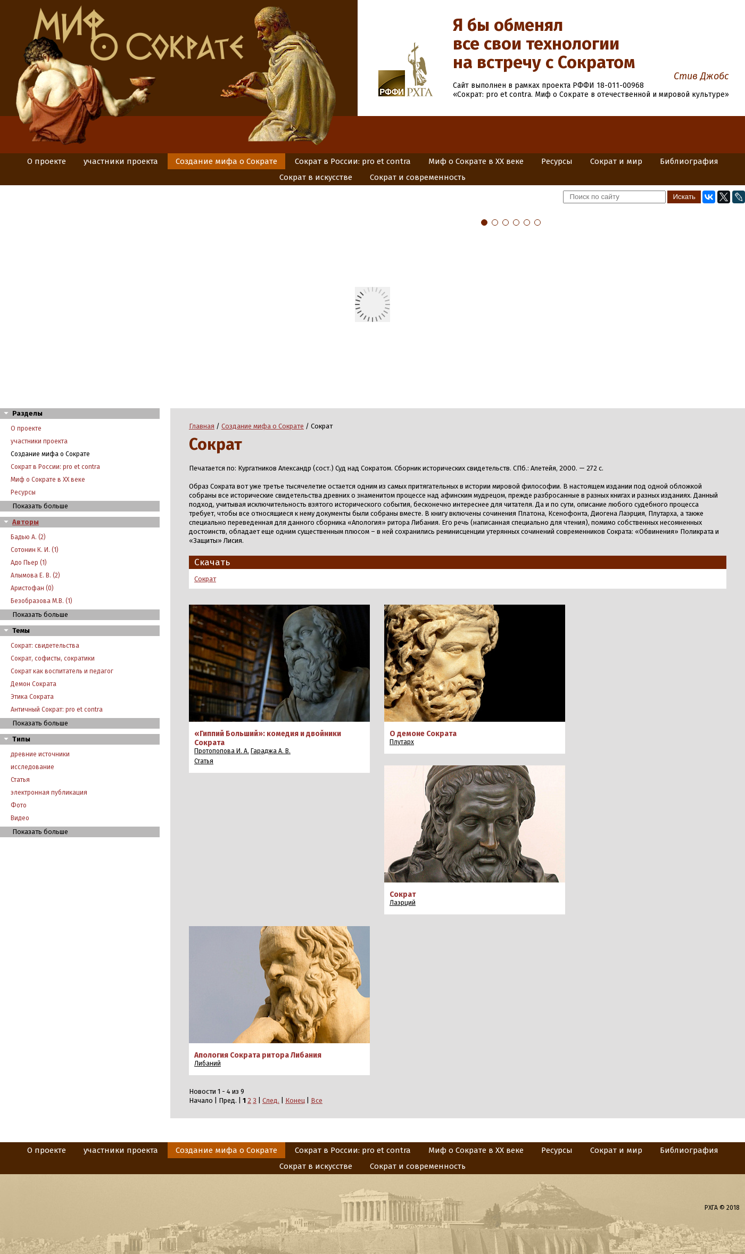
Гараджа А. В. (271, 751)
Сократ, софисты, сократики (53, 658)
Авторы (25, 522)
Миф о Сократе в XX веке (476, 161)
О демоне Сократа (423, 733)
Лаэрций (403, 902)
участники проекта (121, 161)
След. (270, 1100)
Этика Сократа (32, 696)
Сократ (205, 579)
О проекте (46, 161)
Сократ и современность (418, 177)
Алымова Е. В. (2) (35, 575)
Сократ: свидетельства (45, 645)
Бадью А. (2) (28, 537)
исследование (32, 767)
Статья (20, 779)
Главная (201, 426)
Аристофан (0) (32, 588)
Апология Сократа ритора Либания (257, 1055)
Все (316, 1100)
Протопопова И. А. (221, 751)
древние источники (40, 754)
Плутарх (402, 742)
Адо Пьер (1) (29, 562)
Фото (19, 805)
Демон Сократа (33, 684)
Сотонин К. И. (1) (35, 550)
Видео (20, 818)
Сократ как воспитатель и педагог (62, 671)
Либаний (207, 1063)
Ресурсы (557, 161)
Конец (295, 1100)
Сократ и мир (616, 161)
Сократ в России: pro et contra (353, 161)
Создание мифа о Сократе (226, 161)
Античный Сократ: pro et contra (57, 709)
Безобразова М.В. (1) (41, 601)
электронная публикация (49, 792)
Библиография (689, 161)
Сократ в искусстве (315, 177)
